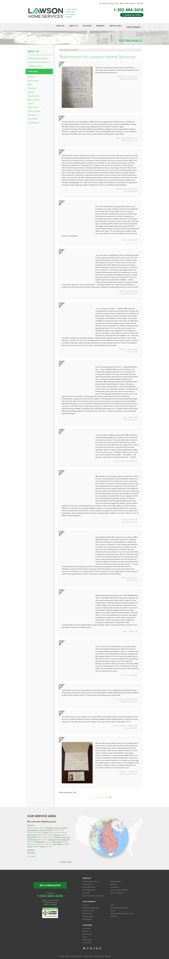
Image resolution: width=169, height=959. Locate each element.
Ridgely (59, 838)
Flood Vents (87, 891)
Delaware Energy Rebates (38, 56)
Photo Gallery (33, 106)
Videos (30, 102)
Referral (98, 26)
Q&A (112, 903)
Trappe (54, 842)
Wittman (30, 844)
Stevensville (57, 840)
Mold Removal (88, 882)
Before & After (33, 79)
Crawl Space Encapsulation (120, 888)
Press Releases (33, 94)
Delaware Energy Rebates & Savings (123, 911)
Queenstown (52, 838)
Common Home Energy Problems (95, 894)
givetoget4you (33, 121)
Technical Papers (34, 109)
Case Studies (33, 117)
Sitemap (108, 954)
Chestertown (49, 828)
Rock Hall (66, 838)
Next (110, 795)
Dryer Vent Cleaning (90, 885)
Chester (41, 828)
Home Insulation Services (92, 879)
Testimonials (33, 70)
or (131, 14)
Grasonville (56, 833)
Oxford (29, 838)
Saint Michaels (39, 840)
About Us (67, 26)
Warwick (60, 842)
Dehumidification (116, 879)
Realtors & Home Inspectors (38, 60)
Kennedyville (31, 835)
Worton (42, 844)
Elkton (34, 833)
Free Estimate (134, 26)
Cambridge (49, 826)
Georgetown (31, 851)
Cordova (45, 831)
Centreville (63, 826)
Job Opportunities (35, 64)
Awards (31, 90)
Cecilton (56, 826)
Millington (58, 835)
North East (66, 835)
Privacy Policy (88, 954)
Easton (29, 833)
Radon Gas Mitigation (118, 891)
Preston (35, 838)
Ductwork (113, 882)
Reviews (31, 75)
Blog (29, 83)
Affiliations (32, 113)
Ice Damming (115, 885)
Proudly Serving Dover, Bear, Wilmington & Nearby (121, 3)
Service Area (115, 26)
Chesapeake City (33, 828)
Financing (31, 87)
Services (52, 26)
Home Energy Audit (90, 888)
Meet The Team (34, 98)
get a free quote (50, 883)
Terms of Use (99, 954)
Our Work (82, 26)
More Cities (66, 860)
